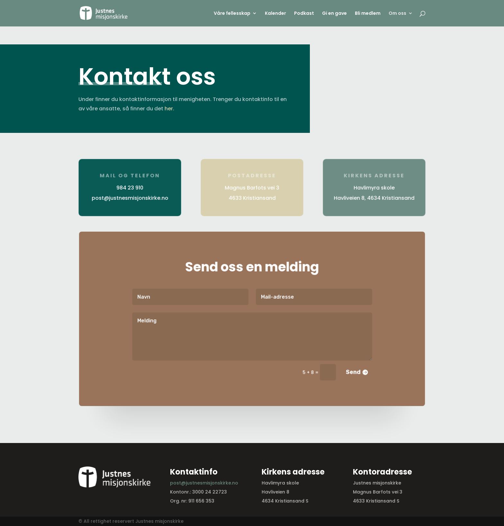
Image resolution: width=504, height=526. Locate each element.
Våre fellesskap (232, 13)
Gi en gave (334, 13)
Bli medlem (368, 13)
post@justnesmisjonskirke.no (204, 483)
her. (169, 108)
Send (351, 371)
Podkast (304, 13)
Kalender (275, 13)
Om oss (397, 13)
